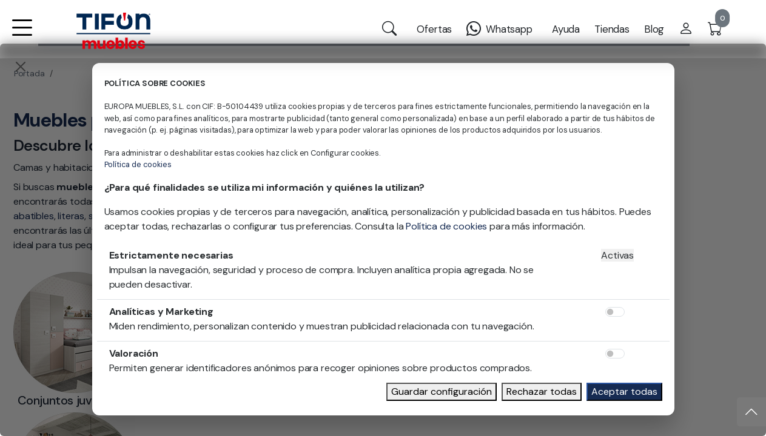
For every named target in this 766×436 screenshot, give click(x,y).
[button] (21, 35)
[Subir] (751, 411)
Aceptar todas (624, 391)
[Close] (20, 67)
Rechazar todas (541, 391)
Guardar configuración (441, 391)
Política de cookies (138, 164)
